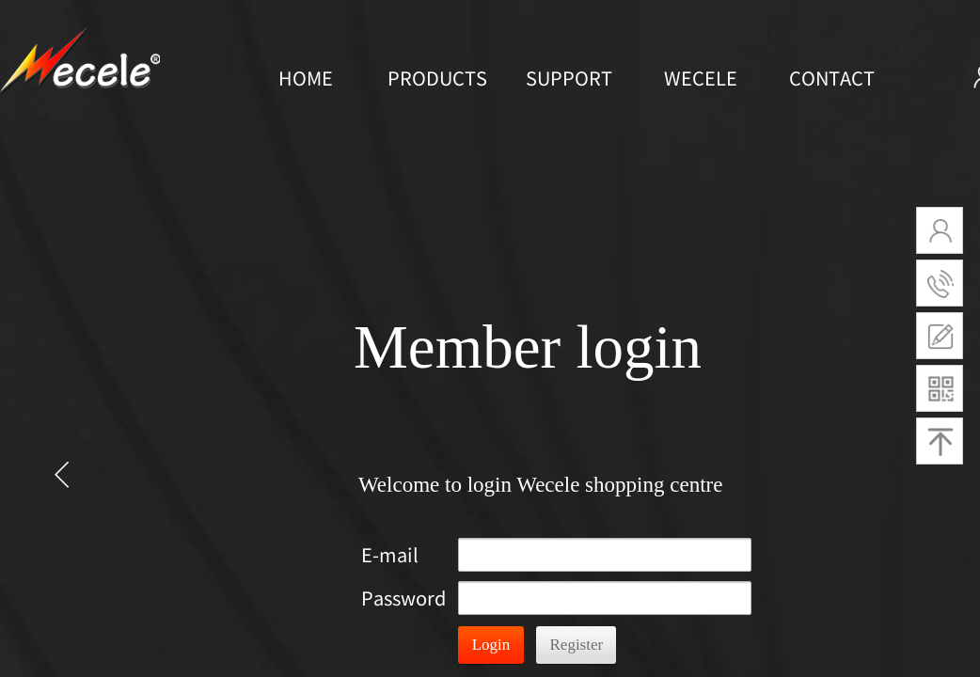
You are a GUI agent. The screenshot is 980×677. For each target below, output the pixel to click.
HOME (305, 77)
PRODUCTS (437, 77)
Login (491, 644)
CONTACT (832, 77)
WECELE (700, 77)
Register (577, 644)
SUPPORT (569, 77)
